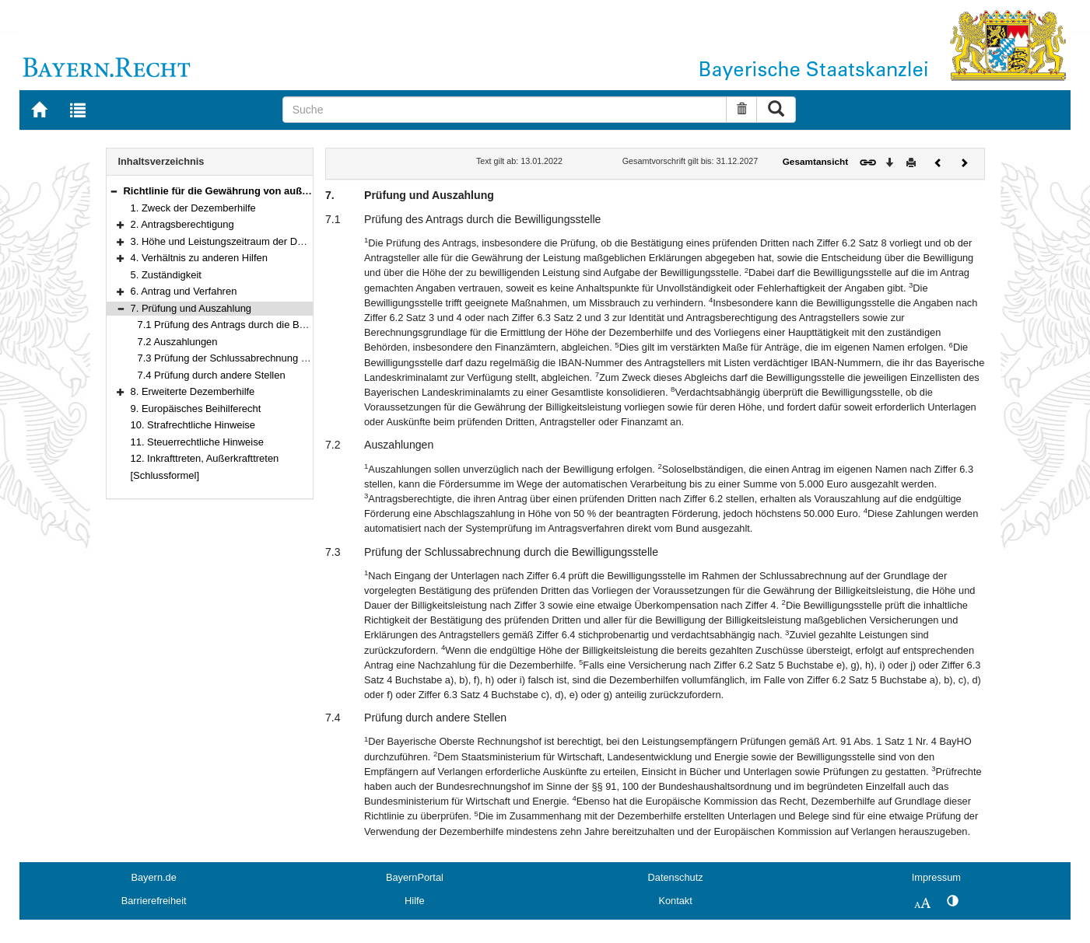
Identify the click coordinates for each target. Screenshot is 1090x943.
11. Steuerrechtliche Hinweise (197, 442)
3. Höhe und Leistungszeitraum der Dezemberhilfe (243, 241)
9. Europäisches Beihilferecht (196, 408)
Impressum (936, 877)
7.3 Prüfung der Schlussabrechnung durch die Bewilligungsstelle (281, 358)
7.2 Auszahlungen (178, 342)
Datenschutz (675, 877)
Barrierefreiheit (154, 900)
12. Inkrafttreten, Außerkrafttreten (205, 458)
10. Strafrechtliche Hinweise (193, 425)
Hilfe (415, 900)
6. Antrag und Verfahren (184, 291)
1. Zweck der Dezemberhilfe (193, 208)
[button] (113, 191)
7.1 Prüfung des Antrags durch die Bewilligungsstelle (255, 324)
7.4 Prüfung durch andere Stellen (212, 375)
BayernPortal (414, 877)
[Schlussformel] (165, 475)
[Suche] (504, 109)
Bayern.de (153, 877)
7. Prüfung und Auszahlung (191, 308)
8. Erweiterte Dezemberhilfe (193, 391)
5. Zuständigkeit (166, 275)
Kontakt (675, 900)
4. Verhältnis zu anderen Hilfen (199, 258)
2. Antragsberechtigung (182, 224)
